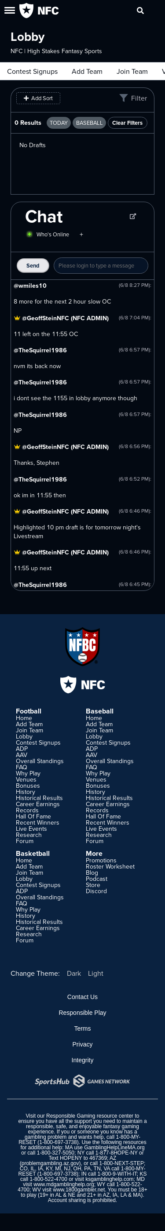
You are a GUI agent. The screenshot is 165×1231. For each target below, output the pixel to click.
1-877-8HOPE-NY (116, 1153)
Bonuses (28, 785)
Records (27, 810)
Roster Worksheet (110, 866)
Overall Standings (40, 761)
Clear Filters (127, 123)
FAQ (21, 767)
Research (29, 834)
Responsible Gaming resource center (89, 1116)
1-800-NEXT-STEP (121, 1163)
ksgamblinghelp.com (109, 1179)
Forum (24, 840)
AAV (21, 754)
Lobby (24, 736)
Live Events (31, 828)
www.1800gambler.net (79, 1190)
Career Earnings (38, 804)
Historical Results (39, 797)
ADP (22, 748)
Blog (92, 872)
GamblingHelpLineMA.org (114, 1147)
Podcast (96, 878)
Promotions (101, 860)
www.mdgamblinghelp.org (63, 1184)
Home (24, 717)
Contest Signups (32, 71)
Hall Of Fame (33, 816)
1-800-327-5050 (55, 1153)
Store (93, 884)
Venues (26, 779)
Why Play (28, 773)
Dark (74, 973)
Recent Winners (37, 822)
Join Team (132, 71)
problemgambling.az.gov (50, 1163)
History (25, 791)
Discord (96, 891)
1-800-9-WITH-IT (116, 1174)
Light (95, 973)
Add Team (87, 71)
